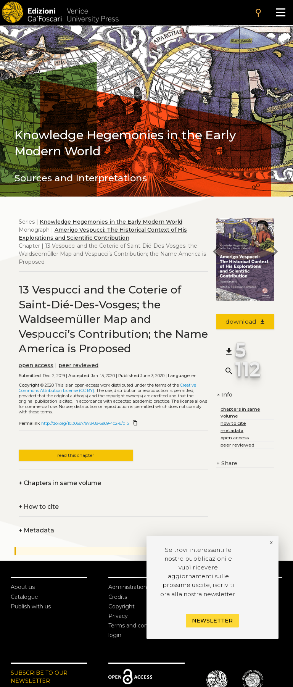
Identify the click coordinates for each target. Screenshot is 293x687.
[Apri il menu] (280, 12)
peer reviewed (78, 365)
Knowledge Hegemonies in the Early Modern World (111, 221)
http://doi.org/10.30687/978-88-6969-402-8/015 (85, 423)
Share (226, 464)
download (245, 321)
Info (224, 395)
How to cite (39, 506)
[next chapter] (274, 252)
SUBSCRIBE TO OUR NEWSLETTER (39, 676)
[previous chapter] (216, 252)
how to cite (233, 423)
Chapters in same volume (60, 483)
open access (36, 365)
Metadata (36, 530)
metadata (232, 430)
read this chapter (75, 455)
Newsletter (212, 620)
